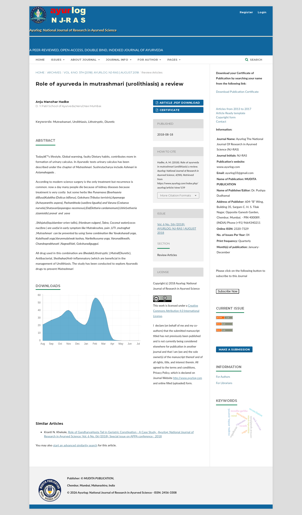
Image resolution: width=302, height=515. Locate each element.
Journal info (117, 59)
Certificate (169, 110)
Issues (56, 59)
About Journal (84, 59)
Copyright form (226, 117)
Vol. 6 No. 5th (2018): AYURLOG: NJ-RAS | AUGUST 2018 (101, 72)
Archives (54, 72)
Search (255, 59)
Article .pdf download (179, 102)
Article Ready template (230, 113)
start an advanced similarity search (75, 445)
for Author (148, 59)
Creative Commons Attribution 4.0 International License (176, 311)
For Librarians (224, 383)
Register (246, 12)
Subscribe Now (227, 291)
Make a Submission (234, 349)
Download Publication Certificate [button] (237, 91)
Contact (221, 121)
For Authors (223, 376)
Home (40, 59)
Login (262, 12)
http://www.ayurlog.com (187, 378)
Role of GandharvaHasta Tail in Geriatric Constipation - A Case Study (112, 432)
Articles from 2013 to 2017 (233, 109)
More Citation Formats (175, 195)
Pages (172, 59)
